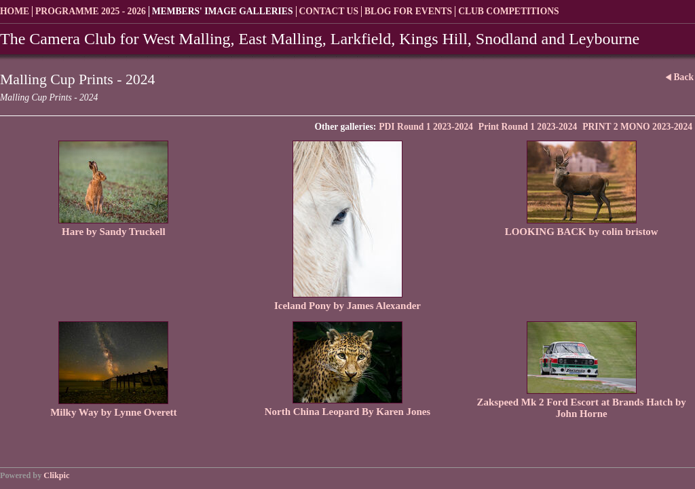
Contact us (329, 11)
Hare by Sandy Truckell (113, 231)
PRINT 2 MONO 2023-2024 (637, 127)
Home (14, 11)
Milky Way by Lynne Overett (113, 412)
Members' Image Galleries (222, 11)
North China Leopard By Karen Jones (347, 411)
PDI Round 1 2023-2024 (426, 127)
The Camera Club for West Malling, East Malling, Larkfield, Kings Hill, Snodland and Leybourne (319, 39)
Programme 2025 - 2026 (90, 11)
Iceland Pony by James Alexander (347, 305)
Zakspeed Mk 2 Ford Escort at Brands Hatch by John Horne (581, 408)
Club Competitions (508, 11)
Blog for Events (408, 11)
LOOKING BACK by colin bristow (581, 231)
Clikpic (56, 475)
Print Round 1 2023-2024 (527, 127)
